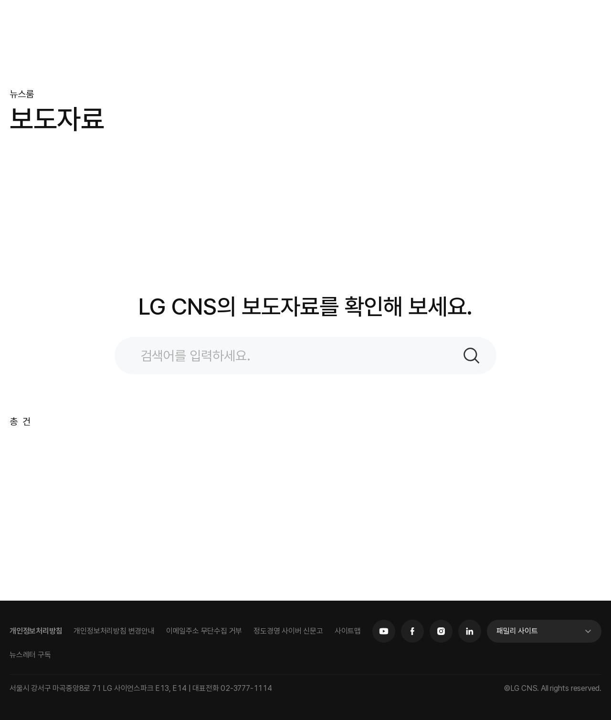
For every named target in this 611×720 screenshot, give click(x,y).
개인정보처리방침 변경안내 (114, 630)
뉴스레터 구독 (30, 654)
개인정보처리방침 (36, 630)
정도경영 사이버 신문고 (288, 630)
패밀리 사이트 (517, 630)
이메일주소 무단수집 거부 (204, 630)
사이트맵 (348, 630)
